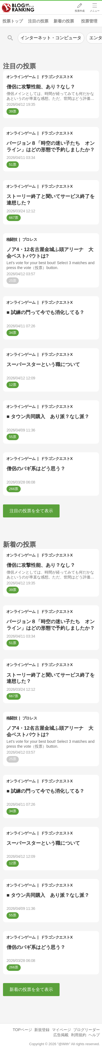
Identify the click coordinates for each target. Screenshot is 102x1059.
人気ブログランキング (18, 8)
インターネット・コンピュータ (50, 38)
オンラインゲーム (21, 77)
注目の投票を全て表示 (31, 510)
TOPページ (22, 1030)
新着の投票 (64, 21)
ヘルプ (94, 1035)
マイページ (61, 1030)
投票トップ (12, 21)
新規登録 (42, 1030)
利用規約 (78, 1035)
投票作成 (79, 11)
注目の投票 (38, 21)
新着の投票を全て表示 (31, 989)
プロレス (29, 239)
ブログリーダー (86, 1030)
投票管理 (89, 21)
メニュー (95, 11)
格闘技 (11, 239)
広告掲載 (61, 1035)
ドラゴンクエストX (57, 77)
